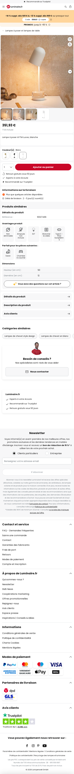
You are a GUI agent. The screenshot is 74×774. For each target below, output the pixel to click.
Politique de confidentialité (46, 507)
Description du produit (17, 305)
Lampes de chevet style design (20, 336)
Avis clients (10, 313)
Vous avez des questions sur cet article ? (39, 284)
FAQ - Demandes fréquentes (18, 530)
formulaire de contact (38, 504)
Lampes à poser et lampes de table (22, 30)
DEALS (35, 19)
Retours (6, 554)
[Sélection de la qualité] (8, 167)
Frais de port (9, 549)
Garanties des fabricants (15, 545)
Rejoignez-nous (10, 603)
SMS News (7, 589)
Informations (11, 627)
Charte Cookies (10, 642)
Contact (6, 540)
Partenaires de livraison (19, 683)
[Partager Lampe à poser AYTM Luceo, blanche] (70, 44)
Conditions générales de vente (19, 633)
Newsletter (8, 584)
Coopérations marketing (15, 594)
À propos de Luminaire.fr (19, 573)
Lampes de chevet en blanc (54, 336)
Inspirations (8, 618)
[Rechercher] (65, 6)
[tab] (37, 544)
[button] (6, 114)
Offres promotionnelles (15, 598)
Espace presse (10, 613)
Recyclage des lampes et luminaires (49, 755)
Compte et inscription (14, 564)
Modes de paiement (13, 559)
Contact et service (15, 524)
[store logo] (16, 6)
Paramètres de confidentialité (15, 751)
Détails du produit (14, 296)
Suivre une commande (14, 535)
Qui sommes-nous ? (13, 579)
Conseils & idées (25, 618)
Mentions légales (11, 647)
